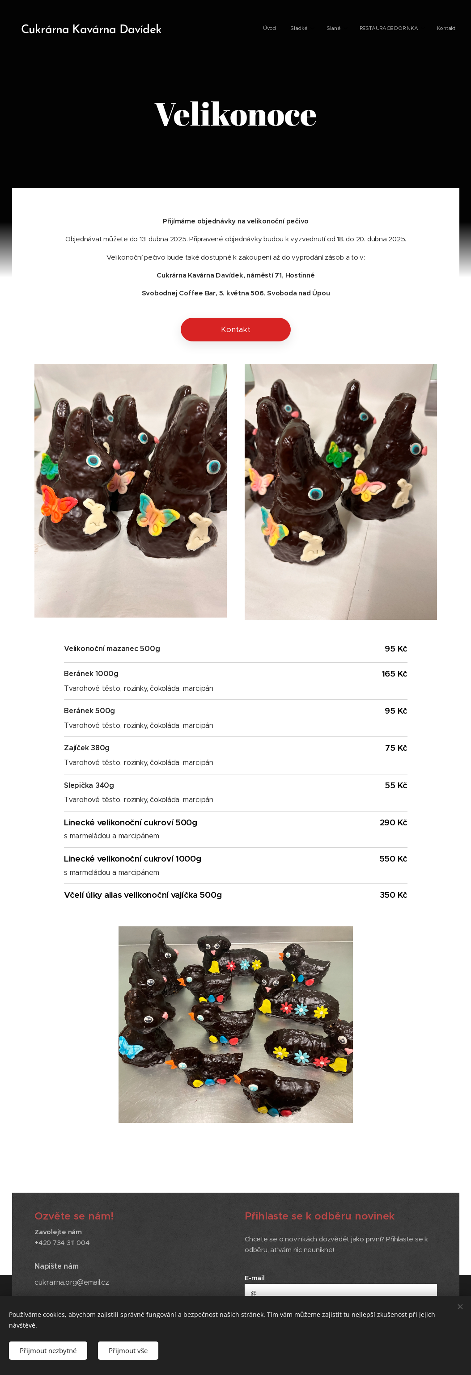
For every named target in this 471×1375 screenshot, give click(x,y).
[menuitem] (387, 29)
